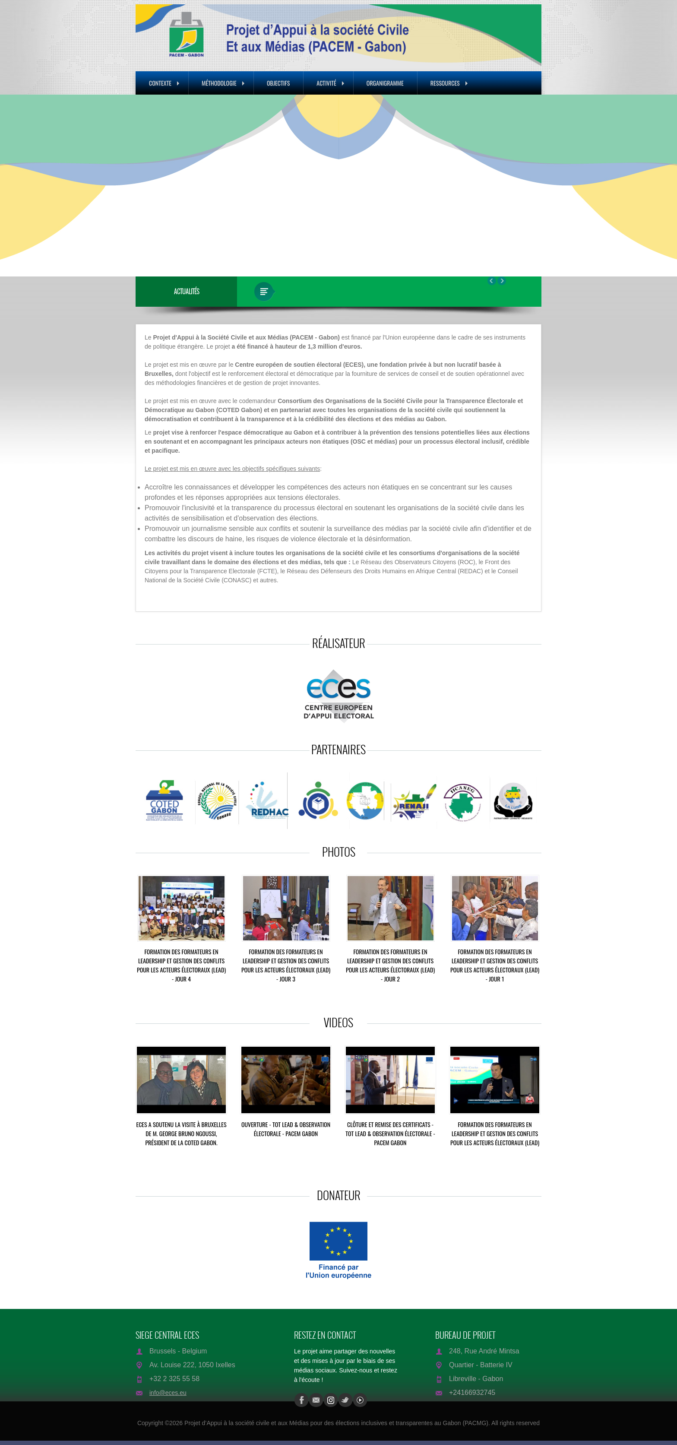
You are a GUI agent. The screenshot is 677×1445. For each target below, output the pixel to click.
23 (532, 255)
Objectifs (278, 82)
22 (527, 255)
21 (522, 255)
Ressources (449, 82)
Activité (330, 82)
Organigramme (385, 82)
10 (465, 255)
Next (575, 186)
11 (470, 255)
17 (501, 255)
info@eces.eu (168, 1392)
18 (506, 255)
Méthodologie (223, 82)
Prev (102, 186)
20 (517, 255)
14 (486, 255)
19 (511, 255)
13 (480, 255)
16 (496, 255)
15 (491, 255)
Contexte (164, 82)
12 (475, 255)
